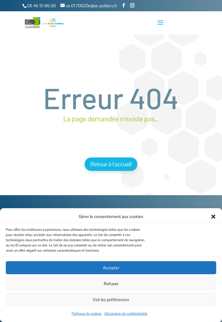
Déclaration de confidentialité (125, 313)
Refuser (111, 283)
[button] (213, 216)
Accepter (111, 267)
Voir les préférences (111, 299)
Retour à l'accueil (111, 164)
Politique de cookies (86, 313)
